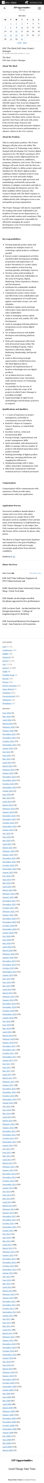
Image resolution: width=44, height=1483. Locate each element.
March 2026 (7, 723)
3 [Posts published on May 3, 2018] (22, 23)
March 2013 (7, 1248)
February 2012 (8, 1294)
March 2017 (7, 1078)
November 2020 (9, 922)
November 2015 (9, 1134)
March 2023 (7, 847)
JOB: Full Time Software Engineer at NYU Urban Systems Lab (19, 579)
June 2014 (6, 1195)
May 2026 (6, 716)
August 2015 (7, 1145)
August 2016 (7, 1103)
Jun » (25, 42)
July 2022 (6, 876)
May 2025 (6, 759)
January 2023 (8, 854)
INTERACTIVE (36, 3)
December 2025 (9, 734)
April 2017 (6, 1074)
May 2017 (6, 1071)
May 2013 (6, 1241)
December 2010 (9, 1344)
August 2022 (7, 872)
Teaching (6, 692)
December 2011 (9, 1301)
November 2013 (9, 1220)
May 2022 (6, 883)
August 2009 (7, 1390)
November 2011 (9, 1305)
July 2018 (6, 1021)
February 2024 (8, 808)
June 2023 (6, 837)
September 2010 (9, 1354)
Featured (6, 657)
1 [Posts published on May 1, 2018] (10, 23)
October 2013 (8, 1223)
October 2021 (8, 908)
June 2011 (6, 1322)
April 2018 (6, 1032)
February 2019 (8, 996)
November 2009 (9, 1379)
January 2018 (8, 1042)
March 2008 (7, 1450)
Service (5, 682)
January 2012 (8, 1298)
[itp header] (22, 2)
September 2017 (9, 1056)
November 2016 (9, 1092)
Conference (7, 650)
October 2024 (8, 784)
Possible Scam (8, 675)
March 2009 (7, 1407)
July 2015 (6, 1149)
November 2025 (9, 737)
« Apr (19, 42)
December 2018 (9, 1003)
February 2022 (8, 893)
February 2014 (8, 1209)
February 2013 (8, 1251)
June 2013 (6, 1237)
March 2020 (7, 950)
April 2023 (6, 844)
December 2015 (9, 1131)
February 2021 (8, 911)
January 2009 (8, 1415)
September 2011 (9, 1312)
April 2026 (6, 720)
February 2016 (8, 1124)
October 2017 (8, 1053)
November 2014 (9, 1177)
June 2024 (6, 794)
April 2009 (6, 1404)
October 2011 (8, 1308)
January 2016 (8, 1127)
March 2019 (7, 993)
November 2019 (9, 964)
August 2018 (7, 1017)
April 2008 (6, 1446)
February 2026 (8, 727)
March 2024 (7, 805)
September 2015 (9, 1142)
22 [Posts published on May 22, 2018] (11, 35)
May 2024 (6, 798)
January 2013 (8, 1255)
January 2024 (8, 812)
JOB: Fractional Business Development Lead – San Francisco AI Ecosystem (20, 622)
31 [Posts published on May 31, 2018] (22, 39)
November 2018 (9, 1007)
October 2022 (8, 865)
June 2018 (6, 1025)
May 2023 (6, 840)
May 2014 (6, 1198)
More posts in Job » (36, 573)
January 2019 (8, 1000)
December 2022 (9, 858)
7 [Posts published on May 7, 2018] (5, 27)
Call (4, 646)
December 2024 (9, 776)
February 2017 (8, 1081)
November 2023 (9, 819)
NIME (4, 671)
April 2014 (6, 1202)
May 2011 (6, 1326)
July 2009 (6, 1393)
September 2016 (9, 1099)
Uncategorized (8, 696)
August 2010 (7, 1358)
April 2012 (6, 1287)
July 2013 (6, 1234)
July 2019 (6, 978)
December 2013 (9, 1216)
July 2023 (6, 833)
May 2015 (6, 1156)
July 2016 (6, 1106)
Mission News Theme (15, 1480)
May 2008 (6, 1443)
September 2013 (9, 1227)
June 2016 (6, 1110)
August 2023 (7, 830)
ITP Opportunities (22, 7)
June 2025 (6, 755)
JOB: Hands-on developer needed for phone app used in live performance (21, 599)
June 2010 (6, 1365)
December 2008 (9, 1418)
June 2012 (6, 1280)
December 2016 (9, 1088)
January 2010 (8, 1376)
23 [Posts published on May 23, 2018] (16, 35)
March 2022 (7, 890)
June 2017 (6, 1067)
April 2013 (6, 1244)
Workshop (6, 703)
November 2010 (9, 1347)
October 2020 (8, 925)
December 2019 (9, 961)
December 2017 (9, 1046)
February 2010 (8, 1372)
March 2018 (7, 1035)
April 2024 (6, 801)
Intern (5, 660)
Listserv (5, 668)
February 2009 (8, 1411)
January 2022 (8, 897)
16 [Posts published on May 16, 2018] (16, 31)
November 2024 (9, 780)
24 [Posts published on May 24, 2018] (22, 35)
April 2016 (6, 1117)
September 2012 (9, 1269)
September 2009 (9, 1386)
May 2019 (6, 986)
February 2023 (8, 851)
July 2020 (6, 936)
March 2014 (7, 1205)
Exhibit (5, 653)
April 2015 (6, 1159)
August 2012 (7, 1273)
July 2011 (6, 1319)
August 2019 (7, 975)
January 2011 (8, 1340)
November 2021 (9, 904)
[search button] (4, 8)
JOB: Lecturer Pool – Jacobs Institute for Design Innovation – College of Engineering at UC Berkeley (21, 611)
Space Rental (8, 689)
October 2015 (8, 1138)
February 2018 (8, 1039)
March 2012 (7, 1290)
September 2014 (9, 1184)
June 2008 (6, 1439)
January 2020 (8, 957)
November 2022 (9, 861)
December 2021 (9, 900)
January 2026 (8, 730)
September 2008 (9, 1429)
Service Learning (9, 685)
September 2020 (9, 929)
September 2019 (9, 971)
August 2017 (7, 1060)
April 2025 (6, 762)
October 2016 (8, 1095)
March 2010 (7, 1368)
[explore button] (27, 2)
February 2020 (8, 954)
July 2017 (6, 1064)
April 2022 (6, 886)
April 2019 (6, 989)
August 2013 (7, 1230)
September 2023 (9, 826)
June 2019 (6, 982)
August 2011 (7, 1315)
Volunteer (6, 699)
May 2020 (6, 943)
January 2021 (8, 915)
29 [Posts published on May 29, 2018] (11, 39)
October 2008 (8, 1425)
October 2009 (8, 1383)
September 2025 (9, 745)
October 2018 (8, 1010)
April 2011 (6, 1329)
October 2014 (8, 1181)
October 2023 (8, 822)
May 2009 (6, 1400)
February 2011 (8, 1337)
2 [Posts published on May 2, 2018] (16, 23)
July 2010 (6, 1361)
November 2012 (9, 1262)
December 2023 (9, 815)
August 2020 (7, 932)
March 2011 (7, 1333)
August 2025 (7, 748)
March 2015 (7, 1163)
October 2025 (8, 741)
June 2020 (6, 939)
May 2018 (6, 1028)
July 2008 (6, 1436)
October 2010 (8, 1351)
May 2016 (6, 1113)
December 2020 (9, 918)
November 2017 (9, 1049)
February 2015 (8, 1166)
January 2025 (8, 773)
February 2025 (8, 769)
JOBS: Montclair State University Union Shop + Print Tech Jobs (21, 589)
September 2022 (9, 869)
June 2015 (6, 1152)
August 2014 (7, 1188)
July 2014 (6, 1191)
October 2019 (8, 968)
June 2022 (6, 879)
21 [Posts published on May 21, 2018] (5, 35)
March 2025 (7, 766)
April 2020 (6, 947)
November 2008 (9, 1422)
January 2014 (8, 1212)
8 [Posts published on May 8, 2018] (10, 27)
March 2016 (7, 1120)
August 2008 (7, 1432)
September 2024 (9, 787)
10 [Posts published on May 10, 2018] (22, 27)
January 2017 (8, 1085)
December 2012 (9, 1259)
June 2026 (6, 713)
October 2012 (8, 1266)
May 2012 (6, 1283)
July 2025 (6, 752)
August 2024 (7, 791)
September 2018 (9, 1014)
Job (3, 664)
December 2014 (9, 1173)
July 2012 (6, 1276)
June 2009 (6, 1397)
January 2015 (8, 1170)
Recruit (5, 678)
